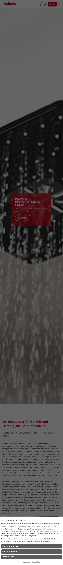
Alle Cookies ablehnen (9, 551)
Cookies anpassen (8, 557)
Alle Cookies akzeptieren (10, 546)
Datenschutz (36, 562)
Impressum (26, 562)
